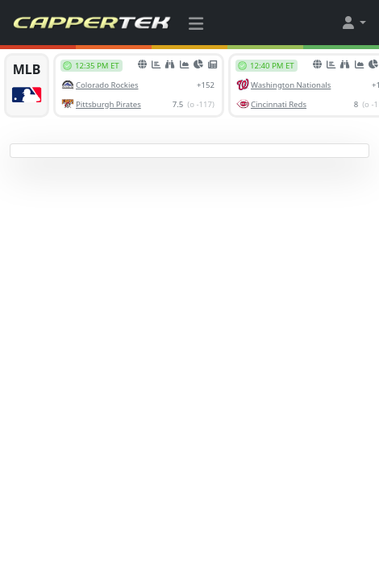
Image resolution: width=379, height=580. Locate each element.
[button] (353, 22)
